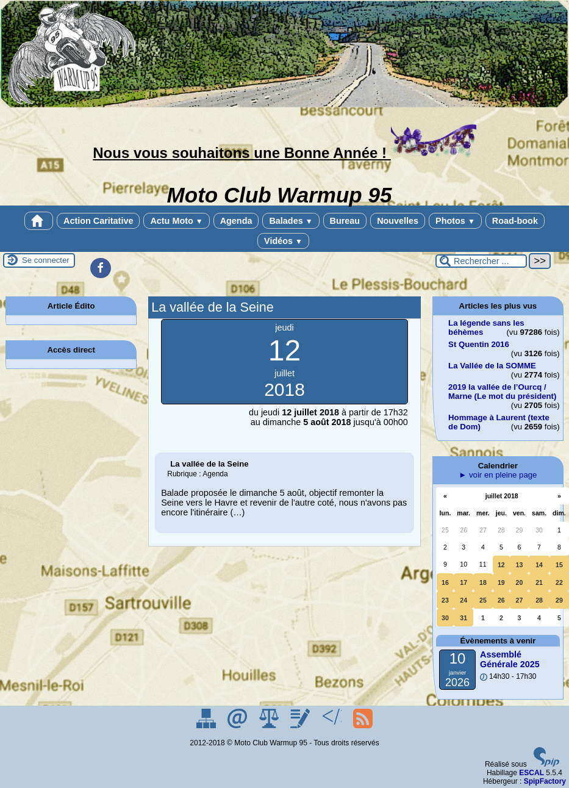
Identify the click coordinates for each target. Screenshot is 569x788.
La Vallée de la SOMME (492, 365)
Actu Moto (176, 221)
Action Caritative (98, 221)
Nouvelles (397, 221)
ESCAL (531, 772)
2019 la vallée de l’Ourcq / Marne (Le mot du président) (502, 391)
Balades (290, 221)
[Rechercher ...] (481, 261)
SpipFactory (545, 781)
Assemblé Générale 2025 (510, 659)
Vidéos (283, 241)
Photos (455, 221)
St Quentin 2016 (478, 344)
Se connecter (46, 260)
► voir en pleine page (498, 474)
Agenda (236, 221)
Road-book (515, 221)
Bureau (345, 221)
